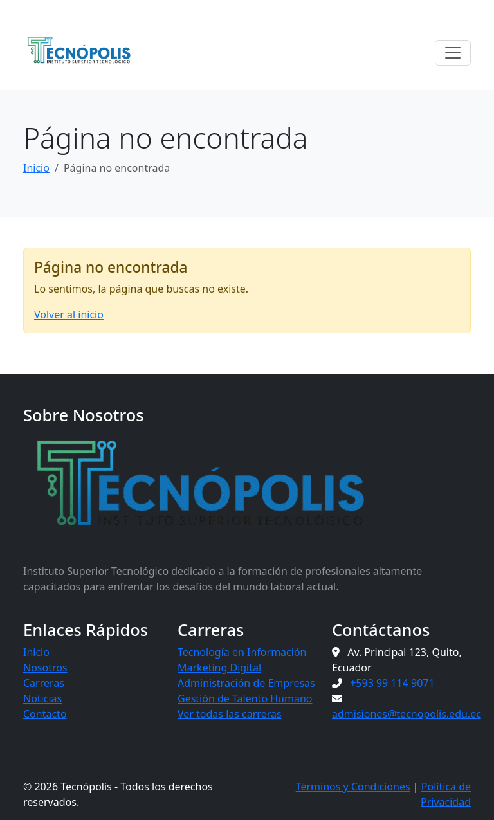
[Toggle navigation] (453, 53)
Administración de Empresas (246, 683)
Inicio (36, 168)
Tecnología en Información (242, 652)
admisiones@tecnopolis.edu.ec (406, 714)
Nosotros (45, 668)
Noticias (42, 698)
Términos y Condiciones (353, 786)
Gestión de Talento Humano (245, 698)
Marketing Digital (219, 668)
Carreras (43, 683)
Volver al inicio (69, 314)
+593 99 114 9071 (392, 683)
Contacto (45, 714)
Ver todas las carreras (230, 714)
